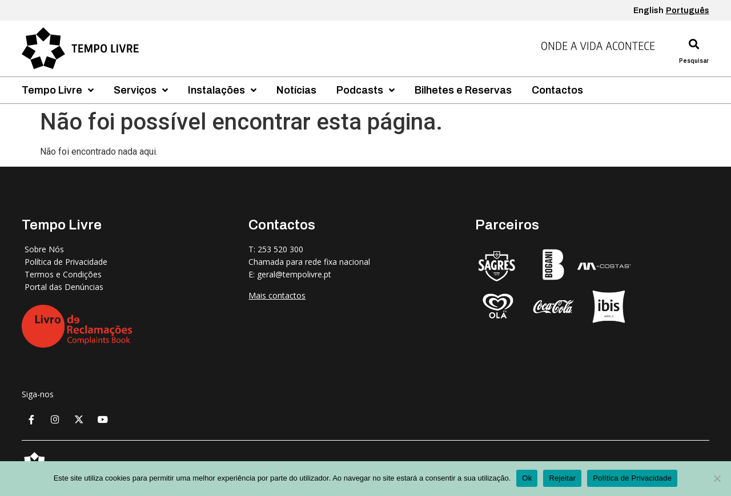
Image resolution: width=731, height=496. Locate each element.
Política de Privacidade (632, 478)
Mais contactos (277, 295)
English (648, 10)
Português (687, 10)
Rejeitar (562, 478)
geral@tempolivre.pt (294, 274)
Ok (527, 478)
